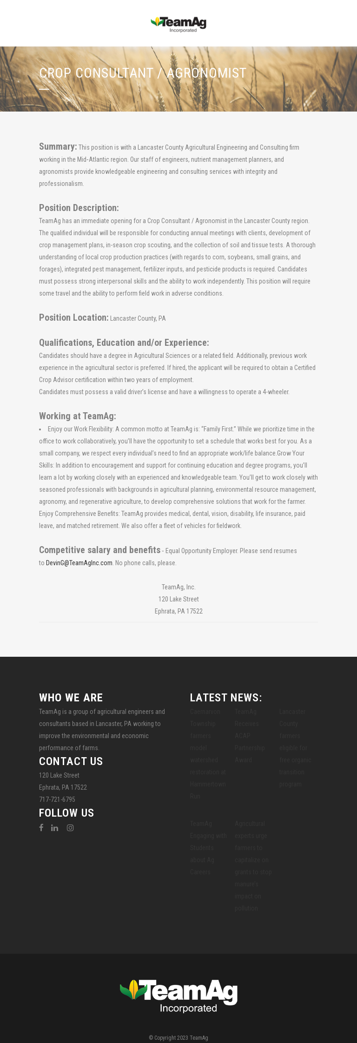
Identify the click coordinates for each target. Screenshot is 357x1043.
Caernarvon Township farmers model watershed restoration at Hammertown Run (208, 754)
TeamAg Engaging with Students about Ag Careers (208, 848)
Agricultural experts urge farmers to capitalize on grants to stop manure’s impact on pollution (253, 866)
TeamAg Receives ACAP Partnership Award (250, 736)
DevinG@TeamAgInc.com (79, 563)
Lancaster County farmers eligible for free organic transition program (295, 748)
